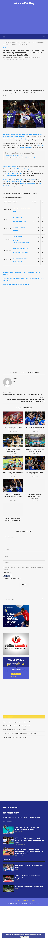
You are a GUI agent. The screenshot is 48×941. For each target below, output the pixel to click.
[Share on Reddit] (32, 372)
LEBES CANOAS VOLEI (19, 221)
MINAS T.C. (16, 211)
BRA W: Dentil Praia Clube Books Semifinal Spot (13, 473)
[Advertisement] (24, 20)
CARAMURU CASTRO (19, 227)
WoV (10, 57)
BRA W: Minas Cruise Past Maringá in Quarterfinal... (13, 519)
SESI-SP (15, 231)
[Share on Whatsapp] (34, 372)
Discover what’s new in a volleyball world (16, 284)
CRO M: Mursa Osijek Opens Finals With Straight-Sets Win (19, 733)
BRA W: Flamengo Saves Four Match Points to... (13, 428)
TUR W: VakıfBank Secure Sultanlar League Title (16, 726)
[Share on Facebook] (25, 372)
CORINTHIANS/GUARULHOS (21, 208)
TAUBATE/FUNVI (18, 236)
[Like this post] (23, 372)
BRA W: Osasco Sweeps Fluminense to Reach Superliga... (35, 496)
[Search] (44, 36)
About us (25, 900)
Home (4, 42)
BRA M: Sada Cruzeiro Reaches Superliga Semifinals (34, 450)
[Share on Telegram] (36, 372)
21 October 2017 (31, 158)
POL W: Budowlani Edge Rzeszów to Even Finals (16, 722)
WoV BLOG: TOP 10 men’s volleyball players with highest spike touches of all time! (29, 840)
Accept (25, 936)
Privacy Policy (16, 900)
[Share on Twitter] (26, 372)
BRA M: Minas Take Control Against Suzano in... (34, 473)
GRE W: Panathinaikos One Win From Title (15, 737)
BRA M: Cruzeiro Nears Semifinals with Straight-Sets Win (13, 496)
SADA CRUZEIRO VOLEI (20, 258)
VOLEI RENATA (17, 217)
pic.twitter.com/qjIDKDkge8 (13, 155)
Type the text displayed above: (12, 578)
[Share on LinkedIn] (30, 372)
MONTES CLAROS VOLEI (20, 248)
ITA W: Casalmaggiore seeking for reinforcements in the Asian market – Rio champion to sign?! (29, 851)
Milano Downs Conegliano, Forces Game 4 (15, 729)
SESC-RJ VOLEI (17, 262)
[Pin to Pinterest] (28, 372)
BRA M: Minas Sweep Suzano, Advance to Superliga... (35, 428)
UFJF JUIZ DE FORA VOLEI (20, 252)
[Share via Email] (37, 372)
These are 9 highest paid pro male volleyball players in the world (27, 828)
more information (38, 934)
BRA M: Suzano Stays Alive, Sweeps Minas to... (13, 450)
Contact (33, 900)
